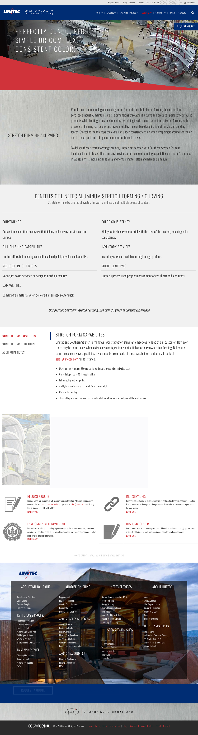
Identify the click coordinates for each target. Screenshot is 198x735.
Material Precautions (25, 662)
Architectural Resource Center (155, 635)
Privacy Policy (101, 726)
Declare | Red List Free (68, 611)
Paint (99, 12)
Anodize (111, 12)
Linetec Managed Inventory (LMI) (114, 597)
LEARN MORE (32, 511)
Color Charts (22, 600)
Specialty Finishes (129, 12)
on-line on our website (51, 504)
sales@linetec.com (67, 358)
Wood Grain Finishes (109, 647)
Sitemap (132, 726)
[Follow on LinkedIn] (175, 2)
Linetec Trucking (107, 604)
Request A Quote (114, 2)
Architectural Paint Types (26, 597)
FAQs (19, 666)
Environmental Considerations (28, 642)
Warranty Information (25, 638)
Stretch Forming (107, 600)
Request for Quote (24, 607)
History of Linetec (150, 611)
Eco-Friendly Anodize (67, 600)
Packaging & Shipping (109, 622)
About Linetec (149, 597)
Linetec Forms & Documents (154, 642)
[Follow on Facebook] (162, 2)
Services (147, 12)
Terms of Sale (114, 726)
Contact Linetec (150, 600)
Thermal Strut (106, 611)
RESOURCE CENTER (137, 523)
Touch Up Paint (23, 659)
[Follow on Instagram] (166, 2)
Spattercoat (105, 654)
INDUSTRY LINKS (136, 496)
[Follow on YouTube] (180, 2)
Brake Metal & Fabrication (111, 615)
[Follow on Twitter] (171, 2)
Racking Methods (66, 628)
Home (90, 726)
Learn (172, 12)
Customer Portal (152, 2)
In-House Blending (24, 624)
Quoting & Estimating (152, 607)
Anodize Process (65, 624)
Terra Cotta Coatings (109, 651)
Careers (141, 2)
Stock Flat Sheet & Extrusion (112, 618)
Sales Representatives (152, 604)
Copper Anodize (65, 597)
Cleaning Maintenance (25, 655)
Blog (125, 2)
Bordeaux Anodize (108, 643)
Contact (132, 2)
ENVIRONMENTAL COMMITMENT (46, 523)
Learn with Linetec (151, 646)
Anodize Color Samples (68, 604)
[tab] (26, 336)
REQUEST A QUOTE (38, 496)
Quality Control (23, 628)
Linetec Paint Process (25, 620)
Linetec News (149, 631)
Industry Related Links (152, 638)
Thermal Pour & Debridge (111, 607)
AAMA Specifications (25, 635)
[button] (190, 2)
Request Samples (23, 604)
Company (161, 12)
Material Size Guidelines (26, 631)
